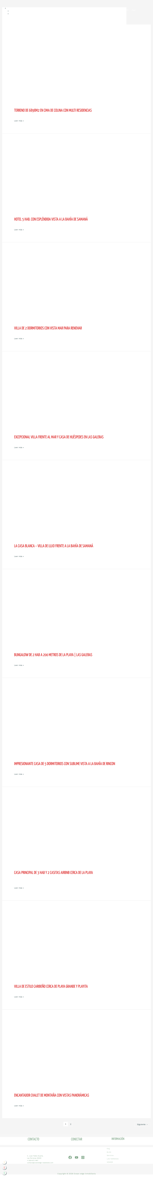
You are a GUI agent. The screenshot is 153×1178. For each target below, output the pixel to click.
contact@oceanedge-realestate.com (40, 1159)
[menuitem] (7, 8)
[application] (21, 10)
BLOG (113, 1150)
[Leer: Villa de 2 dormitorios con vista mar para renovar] (68, 287)
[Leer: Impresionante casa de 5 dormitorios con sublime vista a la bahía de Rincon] (68, 722)
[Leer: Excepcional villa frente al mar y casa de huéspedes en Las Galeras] (68, 396)
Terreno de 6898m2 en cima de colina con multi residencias (54, 111)
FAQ (112, 1148)
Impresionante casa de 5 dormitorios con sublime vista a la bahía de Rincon (66, 764)
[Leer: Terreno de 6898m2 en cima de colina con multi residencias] (68, 70)
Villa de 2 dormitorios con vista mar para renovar (49, 328)
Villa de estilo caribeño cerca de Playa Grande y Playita (52, 986)
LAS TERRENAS (117, 1156)
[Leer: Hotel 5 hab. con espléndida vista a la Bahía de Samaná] (68, 178)
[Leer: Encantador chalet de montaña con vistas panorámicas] (68, 1054)
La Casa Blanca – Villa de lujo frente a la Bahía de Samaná (54, 546)
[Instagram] (83, 1153)
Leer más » (19, 120)
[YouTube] (76, 1153)
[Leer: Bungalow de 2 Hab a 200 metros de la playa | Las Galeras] (68, 614)
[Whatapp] (70, 1153)
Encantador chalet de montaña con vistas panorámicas (52, 1095)
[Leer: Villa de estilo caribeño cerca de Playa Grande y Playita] (68, 945)
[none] (7, 11)
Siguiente (142, 1123)
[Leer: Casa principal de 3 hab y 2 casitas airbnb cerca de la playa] (68, 831)
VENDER (114, 1158)
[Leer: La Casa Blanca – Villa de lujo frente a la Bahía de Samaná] (68, 505)
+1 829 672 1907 (33, 1156)
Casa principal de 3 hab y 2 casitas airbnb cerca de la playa (54, 872)
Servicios (114, 1153)
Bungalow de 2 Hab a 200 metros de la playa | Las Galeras (54, 655)
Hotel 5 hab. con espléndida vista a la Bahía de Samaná (51, 219)
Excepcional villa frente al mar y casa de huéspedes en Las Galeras (60, 437)
